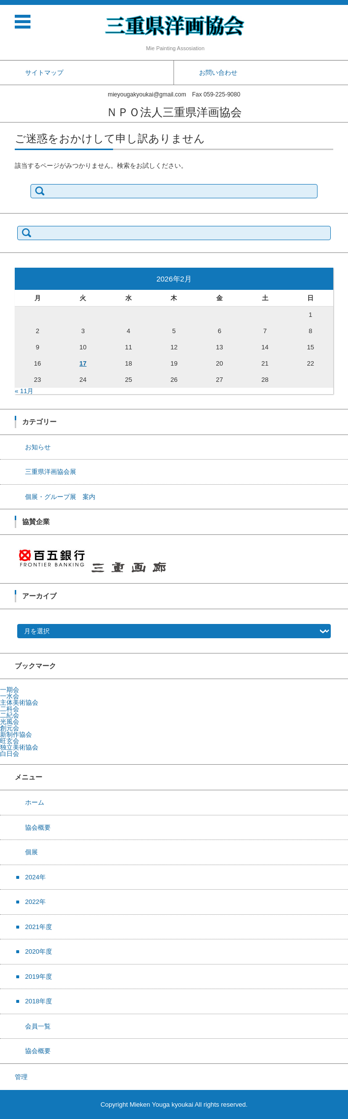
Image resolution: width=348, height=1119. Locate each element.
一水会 (9, 696)
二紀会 (9, 715)
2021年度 (38, 927)
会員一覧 (38, 1026)
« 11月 (24, 391)
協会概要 (38, 827)
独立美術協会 (19, 747)
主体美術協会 (19, 702)
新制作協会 (16, 734)
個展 (31, 852)
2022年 (35, 901)
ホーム (34, 802)
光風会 (9, 721)
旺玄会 (9, 741)
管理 (21, 1077)
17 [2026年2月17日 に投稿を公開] (83, 363)
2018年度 (38, 1001)
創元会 (9, 728)
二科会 (9, 709)
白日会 (9, 753)
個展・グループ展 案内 (60, 496)
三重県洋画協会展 (50, 471)
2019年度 (38, 976)
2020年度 (38, 951)
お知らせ (38, 447)
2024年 (35, 877)
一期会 (9, 689)
